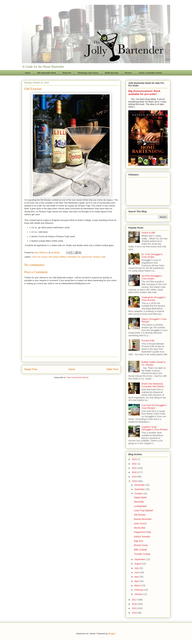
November (139, 489)
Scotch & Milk (148, 232)
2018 (134, 481)
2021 (134, 468)
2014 (134, 612)
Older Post (112, 369)
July (136, 568)
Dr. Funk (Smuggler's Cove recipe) (152, 255)
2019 (134, 476)
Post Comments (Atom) (77, 377)
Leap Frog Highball (143, 510)
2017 (134, 599)
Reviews (128, 73)
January (138, 594)
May (136, 576)
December (139, 485)
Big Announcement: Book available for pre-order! (144, 92)
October (138, 493)
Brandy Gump (141, 545)
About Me (66, 73)
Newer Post (30, 369)
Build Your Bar (111, 73)
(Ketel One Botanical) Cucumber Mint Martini (153, 385)
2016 (134, 604)
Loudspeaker (140, 506)
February (139, 590)
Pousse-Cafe (148, 340)
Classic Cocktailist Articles (150, 73)
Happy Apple (140, 497)
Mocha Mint (139, 528)
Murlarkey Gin (74, 257)
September (140, 559)
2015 (134, 608)
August (138, 563)
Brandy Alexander (143, 519)
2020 (134, 472)
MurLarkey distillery (58, 257)
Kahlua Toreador (142, 536)
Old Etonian (140, 514)
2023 (134, 459)
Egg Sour (138, 541)
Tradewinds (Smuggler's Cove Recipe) (154, 298)
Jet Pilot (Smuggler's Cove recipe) (152, 277)
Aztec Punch (140, 523)
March (137, 585)
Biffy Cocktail (140, 549)
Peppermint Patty (142, 532)
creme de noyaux (40, 257)
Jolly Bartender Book (46, 73)
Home (27, 73)
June (137, 572)
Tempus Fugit (99, 257)
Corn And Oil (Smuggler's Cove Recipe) (154, 406)
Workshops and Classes (88, 73)
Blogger (111, 633)
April (137, 581)
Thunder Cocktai (142, 554)
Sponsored (87, 257)
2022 (134, 463)
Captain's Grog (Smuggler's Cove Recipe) (155, 428)
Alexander (139, 501)
